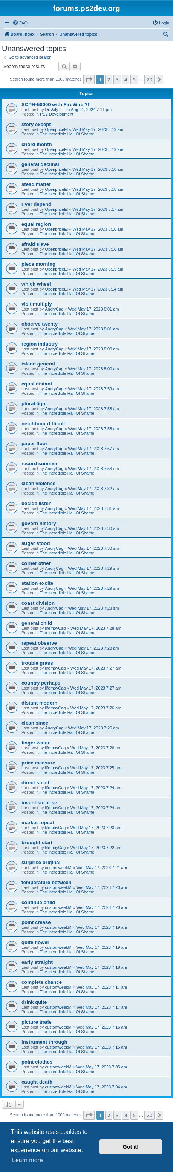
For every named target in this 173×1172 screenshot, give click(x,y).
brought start (36, 842)
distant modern (39, 703)
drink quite (34, 1002)
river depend (36, 204)
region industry (39, 344)
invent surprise (39, 802)
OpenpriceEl (56, 129)
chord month (36, 144)
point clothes (36, 1062)
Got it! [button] (131, 1147)
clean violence (38, 483)
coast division (38, 603)
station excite (37, 583)
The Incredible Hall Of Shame (67, 134)
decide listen (36, 503)
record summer (39, 463)
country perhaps (40, 683)
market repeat (37, 822)
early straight (37, 962)
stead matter (36, 184)
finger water (35, 743)
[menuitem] (20, 22)
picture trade (36, 1022)
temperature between (46, 882)
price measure (38, 763)
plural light (34, 403)
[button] (89, 79)
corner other (36, 563)
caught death (36, 1082)
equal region (36, 224)
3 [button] (117, 79)
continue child (38, 902)
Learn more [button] (27, 1160)
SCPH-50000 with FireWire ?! (55, 104)
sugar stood (35, 543)
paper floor (34, 443)
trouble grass (37, 663)
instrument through (44, 1042)
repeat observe (39, 643)
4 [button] (125, 79)
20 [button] (149, 79)
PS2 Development (56, 114)
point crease (36, 922)
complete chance (41, 982)
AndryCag (54, 309)
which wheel (36, 284)
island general (38, 364)
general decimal (40, 164)
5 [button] (134, 79)
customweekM (58, 867)
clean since (34, 723)
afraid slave (35, 244)
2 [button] (108, 79)
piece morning (38, 264)
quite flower (35, 942)
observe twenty (39, 324)
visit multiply (36, 304)
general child (36, 623)
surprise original (40, 862)
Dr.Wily (51, 109)
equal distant (36, 384)
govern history (38, 523)
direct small (35, 782)
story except (36, 124)
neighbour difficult (43, 423)
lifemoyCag (55, 628)
